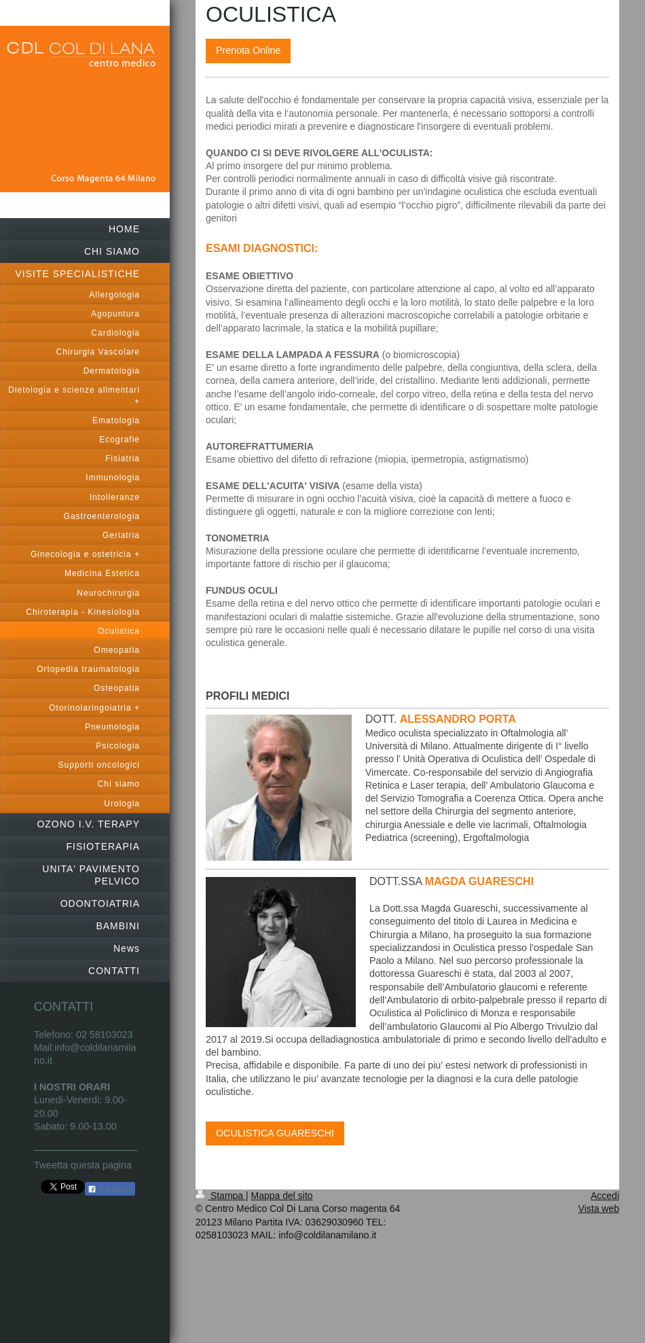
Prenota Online (248, 50)
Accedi (605, 1195)
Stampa (221, 1195)
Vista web (598, 1208)
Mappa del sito (282, 1195)
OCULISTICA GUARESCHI (275, 1133)
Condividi (110, 1189)
